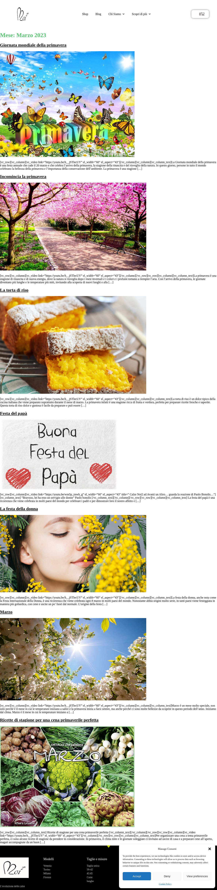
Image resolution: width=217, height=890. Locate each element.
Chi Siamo (116, 14)
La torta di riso (14, 290)
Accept (137, 876)
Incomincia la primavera (23, 176)
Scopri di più (141, 14)
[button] (210, 849)
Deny (167, 876)
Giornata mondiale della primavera (33, 45)
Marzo (6, 611)
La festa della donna (19, 508)
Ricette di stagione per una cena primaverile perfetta (49, 720)
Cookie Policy (165, 884)
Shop (85, 14)
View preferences (197, 876)
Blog (98, 14)
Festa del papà (13, 413)
